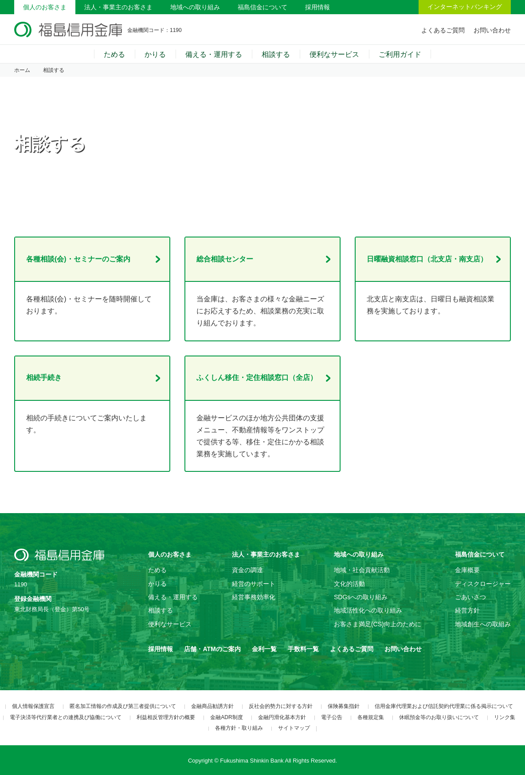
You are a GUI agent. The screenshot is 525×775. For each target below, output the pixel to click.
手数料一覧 (303, 648)
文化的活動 (349, 583)
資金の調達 (247, 569)
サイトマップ (294, 728)
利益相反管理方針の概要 (166, 717)
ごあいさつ (470, 597)
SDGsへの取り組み (361, 597)
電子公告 (331, 717)
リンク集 (504, 717)
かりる (155, 54)
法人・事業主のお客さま (118, 7)
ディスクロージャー (483, 583)
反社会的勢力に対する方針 (281, 706)
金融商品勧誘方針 (212, 706)
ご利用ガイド (400, 54)
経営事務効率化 (253, 597)
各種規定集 (370, 717)
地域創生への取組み (483, 624)
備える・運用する (213, 54)
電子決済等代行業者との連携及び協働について (65, 717)
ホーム (22, 70)
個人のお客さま (45, 7)
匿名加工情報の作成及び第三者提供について (123, 706)
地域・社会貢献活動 (362, 569)
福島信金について (262, 7)
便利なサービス (334, 54)
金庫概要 (467, 569)
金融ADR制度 (226, 717)
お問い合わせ (492, 30)
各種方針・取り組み (239, 728)
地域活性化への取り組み (368, 610)
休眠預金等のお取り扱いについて (439, 717)
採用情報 (317, 7)
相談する (276, 54)
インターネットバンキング (464, 6)
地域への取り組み (195, 7)
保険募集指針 (344, 706)
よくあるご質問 (443, 30)
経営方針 (467, 610)
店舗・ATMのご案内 (212, 648)
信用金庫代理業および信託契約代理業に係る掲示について (444, 706)
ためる (114, 54)
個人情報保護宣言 (33, 706)
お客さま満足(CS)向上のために (377, 624)
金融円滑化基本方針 (282, 717)
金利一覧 (264, 648)
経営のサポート (253, 583)
